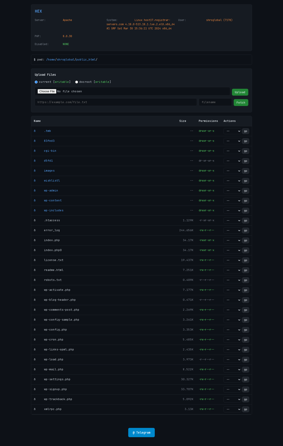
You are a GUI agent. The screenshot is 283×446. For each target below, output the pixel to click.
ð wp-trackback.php (53, 399)
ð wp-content (48, 200)
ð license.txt (48, 260)
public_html (86, 59)
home (51, 59)
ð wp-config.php (50, 329)
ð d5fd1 (43, 161)
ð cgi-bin (45, 151)
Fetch (241, 102)
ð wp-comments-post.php (56, 310)
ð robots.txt (48, 280)
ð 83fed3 (44, 141)
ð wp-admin (46, 190)
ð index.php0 (48, 250)
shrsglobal (66, 59)
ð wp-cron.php (48, 339)
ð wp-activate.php (52, 290)
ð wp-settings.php (52, 379)
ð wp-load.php (48, 359)
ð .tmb (42, 131)
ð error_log (47, 230)
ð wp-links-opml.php (54, 349)
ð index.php (47, 240)
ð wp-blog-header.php (55, 300)
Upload (240, 92)
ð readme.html (48, 270)
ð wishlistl (47, 180)
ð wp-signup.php (50, 389)
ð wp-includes (48, 210)
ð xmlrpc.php (48, 409)
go (245, 131)
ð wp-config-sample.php (56, 319)
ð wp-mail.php (48, 369)
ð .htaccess (47, 220)
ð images (44, 170)
